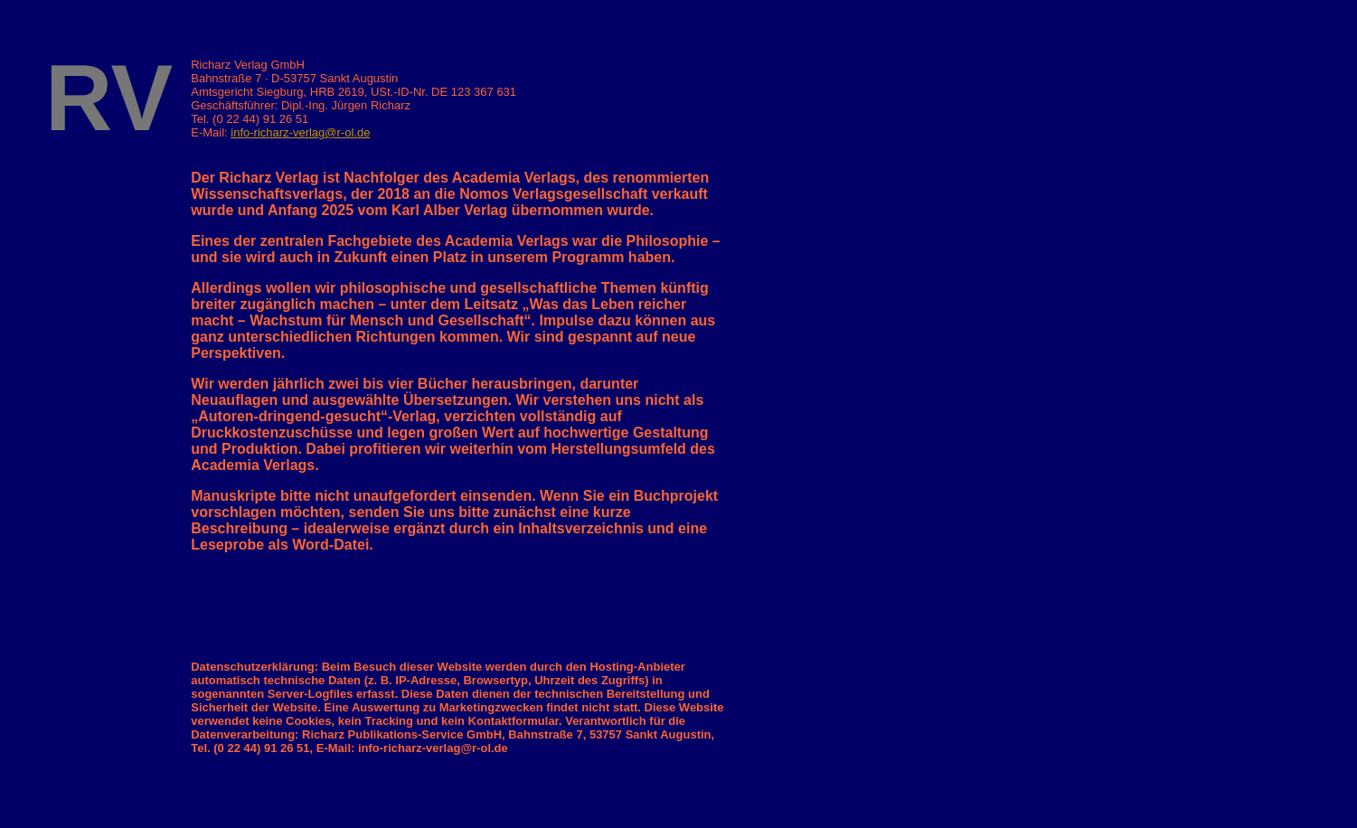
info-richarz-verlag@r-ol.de (300, 132)
